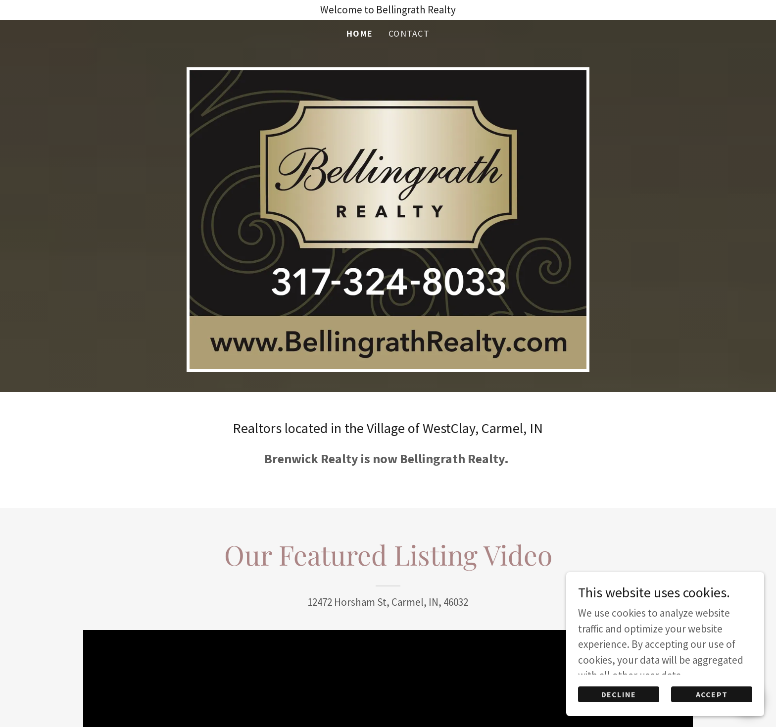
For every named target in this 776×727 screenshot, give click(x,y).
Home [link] (359, 33)
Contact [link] (409, 33)
